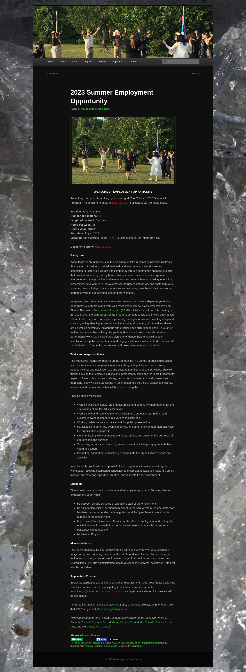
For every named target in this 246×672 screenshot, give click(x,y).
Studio (74, 61)
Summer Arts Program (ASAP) (111, 310)
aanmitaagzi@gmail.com (85, 591)
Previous (53, 73)
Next (195, 73)
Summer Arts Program (82, 646)
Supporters (118, 61)
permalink (137, 646)
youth (98, 646)
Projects (88, 61)
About (63, 61)
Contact (133, 61)
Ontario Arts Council (98, 626)
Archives (102, 61)
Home (51, 61)
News (97, 643)
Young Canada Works (125, 622)
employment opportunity (154, 643)
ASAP (137, 643)
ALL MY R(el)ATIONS (122, 643)
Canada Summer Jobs (95, 622)
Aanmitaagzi (103, 109)
